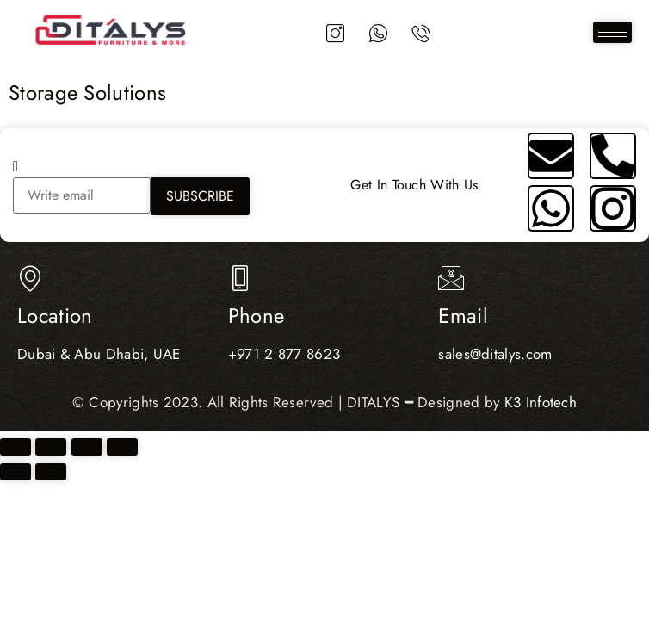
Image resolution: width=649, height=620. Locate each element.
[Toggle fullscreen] (50, 447)
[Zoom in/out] (15, 447)
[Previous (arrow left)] (15, 471)
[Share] (86, 447)
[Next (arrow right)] (50, 471)
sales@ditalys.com (495, 354)
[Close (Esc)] (122, 447)
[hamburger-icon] (612, 33)
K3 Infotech (540, 402)
